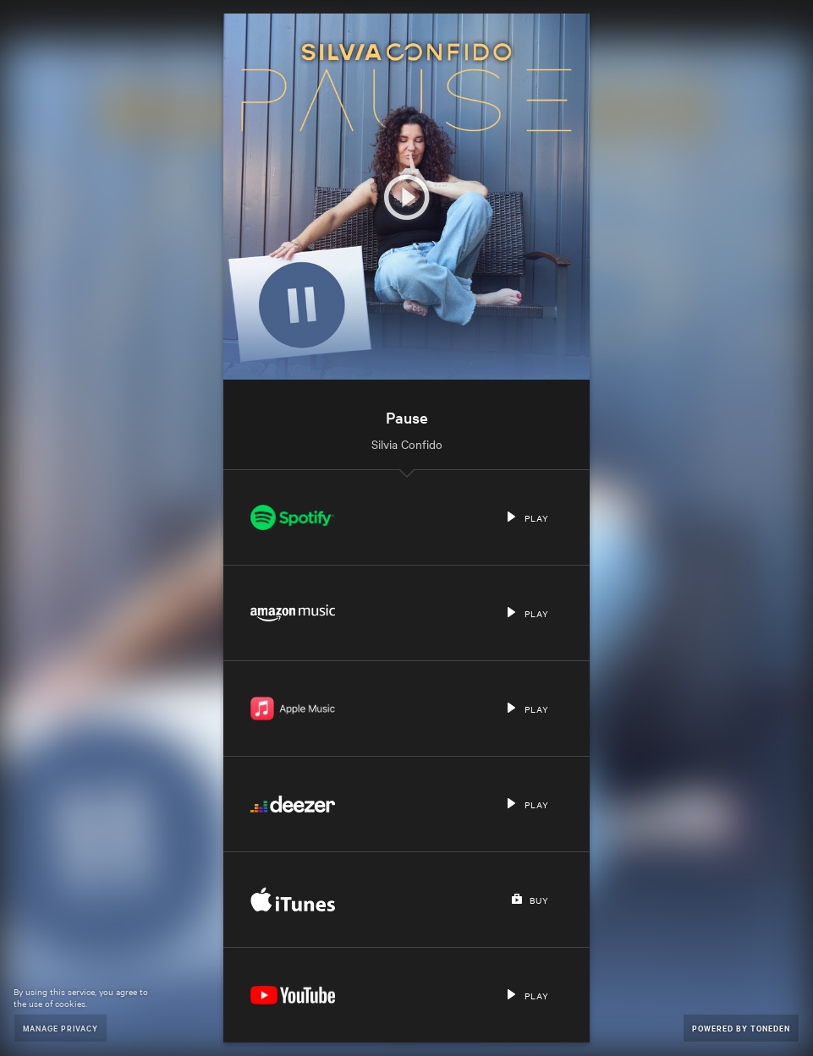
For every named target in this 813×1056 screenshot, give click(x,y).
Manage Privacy (60, 1027)
